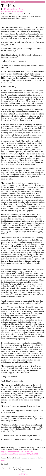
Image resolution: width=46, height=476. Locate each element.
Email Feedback (6, 11)
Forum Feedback (17, 11)
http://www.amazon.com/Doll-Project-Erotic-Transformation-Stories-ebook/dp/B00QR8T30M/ (19, 453)
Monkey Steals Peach (14, 9)
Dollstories (23, 473)
